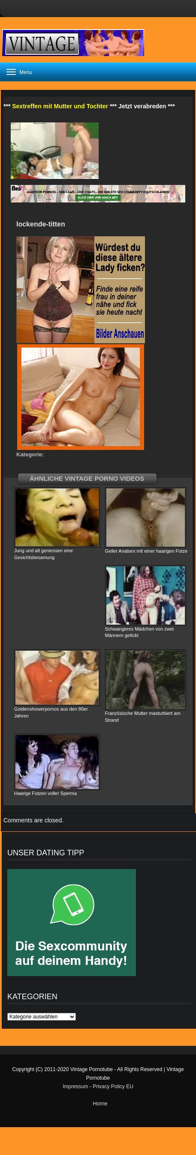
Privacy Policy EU (113, 1087)
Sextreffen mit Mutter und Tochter (60, 106)
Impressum (75, 1087)
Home (100, 1103)
